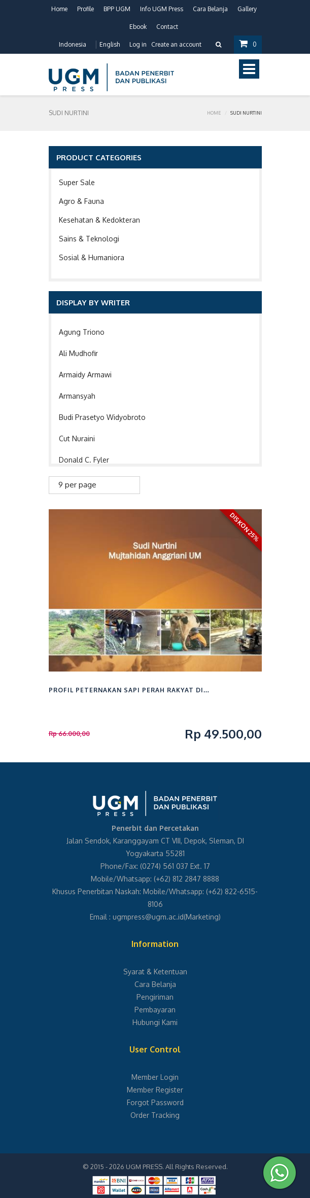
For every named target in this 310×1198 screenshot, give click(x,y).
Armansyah (77, 396)
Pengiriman (155, 997)
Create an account (176, 44)
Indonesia (72, 44)
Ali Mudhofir (78, 353)
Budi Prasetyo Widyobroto (102, 417)
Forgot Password (155, 1102)
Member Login (155, 1077)
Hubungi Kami (155, 1022)
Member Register (155, 1089)
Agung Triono (82, 332)
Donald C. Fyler (84, 459)
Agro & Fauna (81, 201)
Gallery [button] (247, 9)
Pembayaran (155, 1009)
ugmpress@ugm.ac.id (148, 916)
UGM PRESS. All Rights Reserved (176, 1166)
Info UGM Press (161, 9)
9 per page (77, 484)
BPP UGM (117, 9)
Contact (167, 26)
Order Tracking (155, 1115)
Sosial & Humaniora (91, 257)
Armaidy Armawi (85, 374)
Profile (85, 9)
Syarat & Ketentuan (155, 971)
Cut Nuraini (77, 438)
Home (59, 9)
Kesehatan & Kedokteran (99, 220)
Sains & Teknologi (89, 238)
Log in (138, 44)
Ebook (138, 26)
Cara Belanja (210, 9)
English (109, 44)
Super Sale (77, 182)
